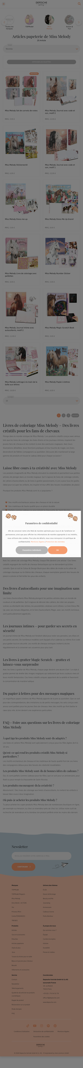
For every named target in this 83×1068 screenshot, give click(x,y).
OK (57, 550)
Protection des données (55, 542)
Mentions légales (37, 542)
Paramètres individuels (31, 550)
